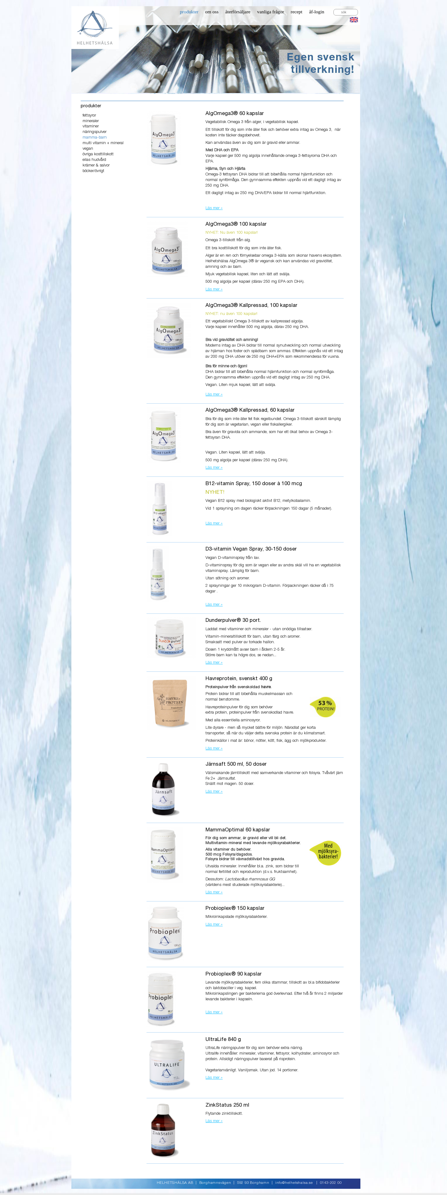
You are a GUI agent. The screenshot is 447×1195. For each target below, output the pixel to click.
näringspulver (94, 132)
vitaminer (91, 126)
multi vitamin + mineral (103, 143)
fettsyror (89, 115)
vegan (88, 149)
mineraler (91, 121)
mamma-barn (95, 137)
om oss (212, 11)
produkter (189, 11)
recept (297, 11)
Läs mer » (214, 208)
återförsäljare (238, 11)
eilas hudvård (94, 160)
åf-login (316, 11)
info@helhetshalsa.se (294, 1183)
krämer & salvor (96, 165)
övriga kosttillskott (98, 154)
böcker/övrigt (93, 171)
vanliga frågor (270, 11)
